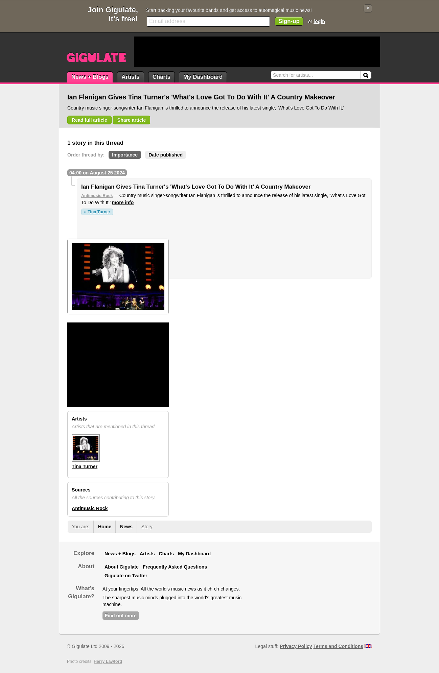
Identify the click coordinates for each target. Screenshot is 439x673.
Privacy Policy (296, 646)
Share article (131, 120)
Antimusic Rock (97, 195)
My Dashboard (203, 77)
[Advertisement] (257, 52)
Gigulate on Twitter (126, 575)
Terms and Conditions (339, 646)
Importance (125, 155)
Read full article (89, 120)
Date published (165, 155)
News (126, 526)
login (319, 21)
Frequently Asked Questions (175, 567)
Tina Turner (99, 212)
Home (104, 526)
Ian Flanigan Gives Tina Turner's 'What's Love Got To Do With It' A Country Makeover (195, 187)
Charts (161, 77)
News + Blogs (90, 77)
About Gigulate (122, 567)
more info (123, 202)
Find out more (121, 615)
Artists (130, 77)
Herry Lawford (108, 661)
